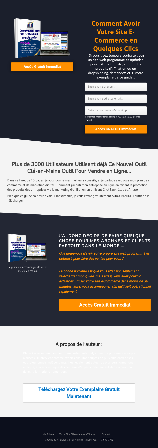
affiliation (91, 434)
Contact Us (107, 439)
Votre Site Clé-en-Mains (72, 434)
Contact (106, 434)
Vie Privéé (48, 434)
